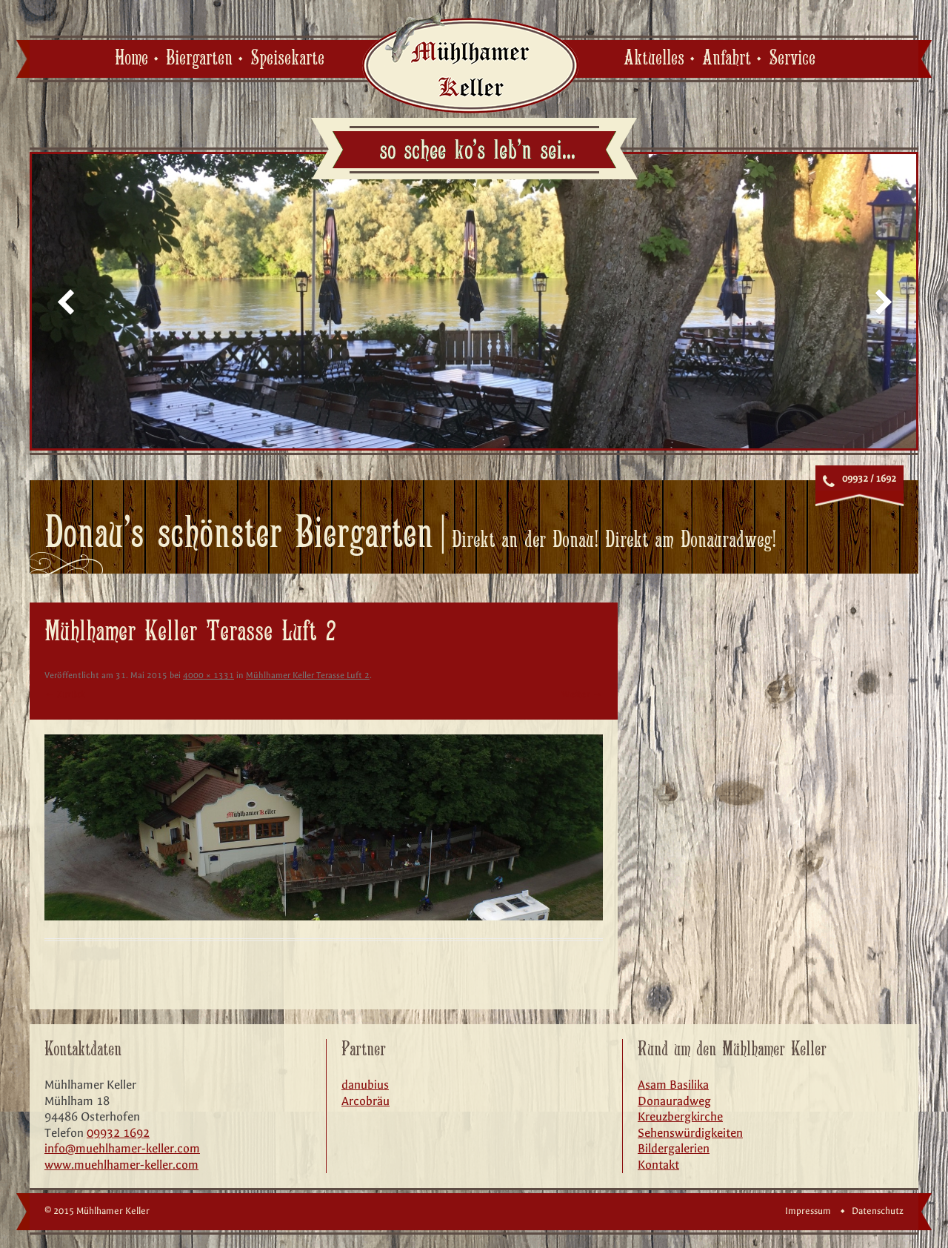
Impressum (808, 1211)
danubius (365, 1085)
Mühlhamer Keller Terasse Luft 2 (308, 675)
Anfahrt (726, 58)
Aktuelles (654, 58)
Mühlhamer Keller (470, 62)
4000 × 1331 (208, 675)
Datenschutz (878, 1211)
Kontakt (658, 1165)
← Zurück (64, 694)
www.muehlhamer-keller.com (121, 1165)
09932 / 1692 (869, 479)
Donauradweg (674, 1101)
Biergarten (199, 58)
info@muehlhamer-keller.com (122, 1148)
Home (131, 58)
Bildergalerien (674, 1148)
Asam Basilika (673, 1085)
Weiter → (582, 694)
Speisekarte (287, 58)
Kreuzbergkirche (680, 1116)
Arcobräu (365, 1101)
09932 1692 (118, 1133)
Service (792, 58)
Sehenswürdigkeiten (690, 1133)
